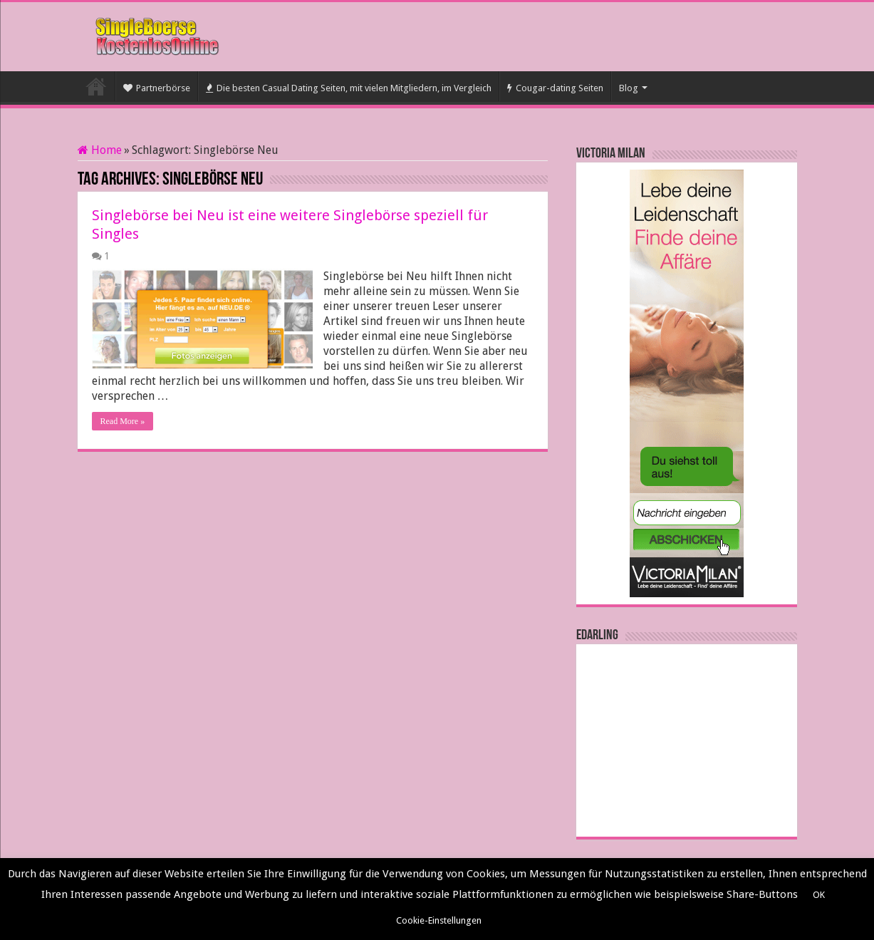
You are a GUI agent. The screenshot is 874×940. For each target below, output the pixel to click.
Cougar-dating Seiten (555, 88)
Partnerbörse (156, 88)
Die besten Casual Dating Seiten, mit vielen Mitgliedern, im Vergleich (348, 88)
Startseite (96, 86)
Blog (628, 88)
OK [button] (819, 894)
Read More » (122, 421)
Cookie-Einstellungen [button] (439, 920)
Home (100, 150)
